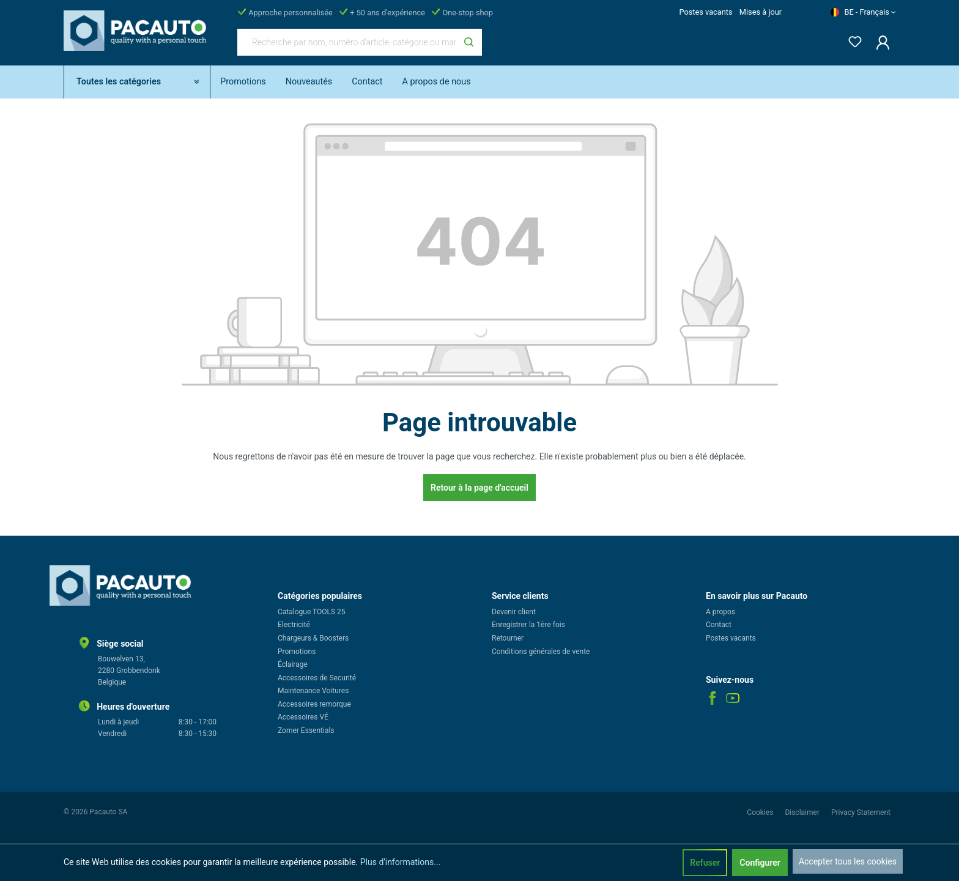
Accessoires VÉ (303, 717)
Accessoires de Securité (317, 678)
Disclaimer (803, 812)
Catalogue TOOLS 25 (312, 612)
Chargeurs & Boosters (313, 638)
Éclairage (293, 664)
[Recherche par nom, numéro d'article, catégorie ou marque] (346, 42)
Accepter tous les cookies (848, 861)
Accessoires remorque (314, 704)
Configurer (759, 863)
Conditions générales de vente (541, 651)
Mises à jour (760, 12)
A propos (720, 612)
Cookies (761, 812)
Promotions (297, 651)
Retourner (508, 638)
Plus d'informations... (400, 862)
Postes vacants (705, 12)
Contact (718, 624)
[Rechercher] (469, 42)
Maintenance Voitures (313, 690)
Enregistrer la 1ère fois (528, 624)
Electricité (294, 624)
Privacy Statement (861, 812)
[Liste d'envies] (851, 39)
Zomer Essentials (306, 730)
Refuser (705, 863)
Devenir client (514, 612)
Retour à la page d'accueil (479, 488)
